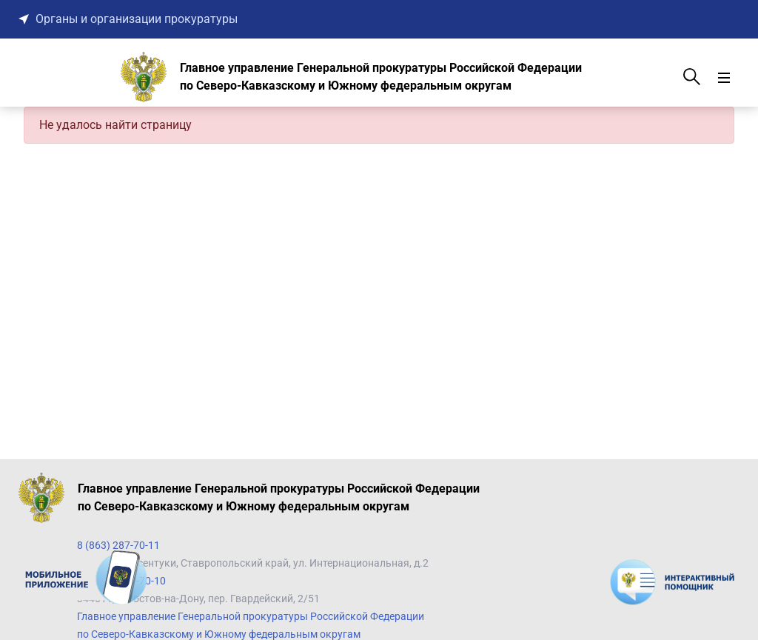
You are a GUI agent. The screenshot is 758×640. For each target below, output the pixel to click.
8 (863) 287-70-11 (118, 545)
